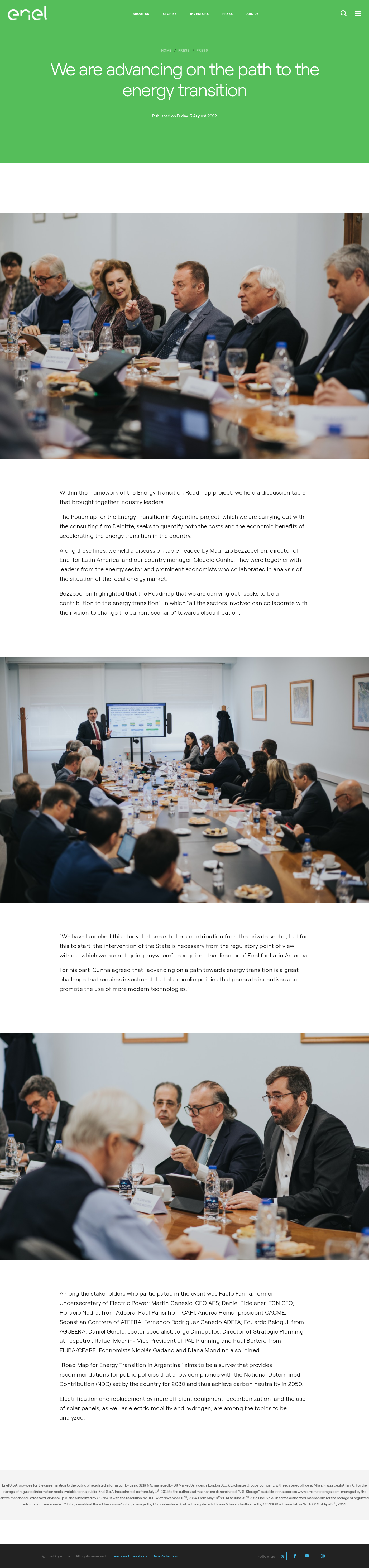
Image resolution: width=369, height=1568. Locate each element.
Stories (169, 14)
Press (227, 14)
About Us (141, 14)
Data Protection (165, 1556)
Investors (199, 14)
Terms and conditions (129, 1556)
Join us (252, 14)
